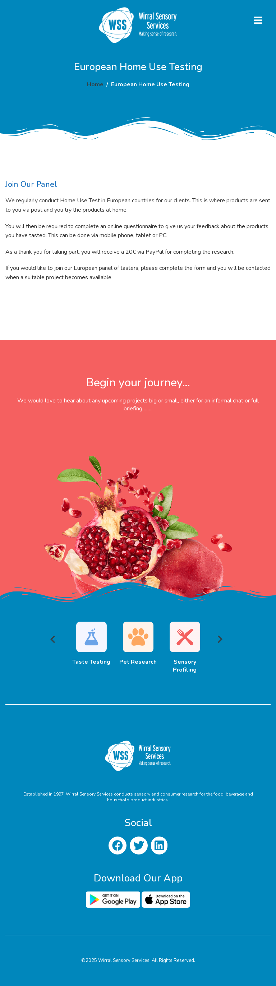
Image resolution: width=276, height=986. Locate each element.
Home (95, 84)
